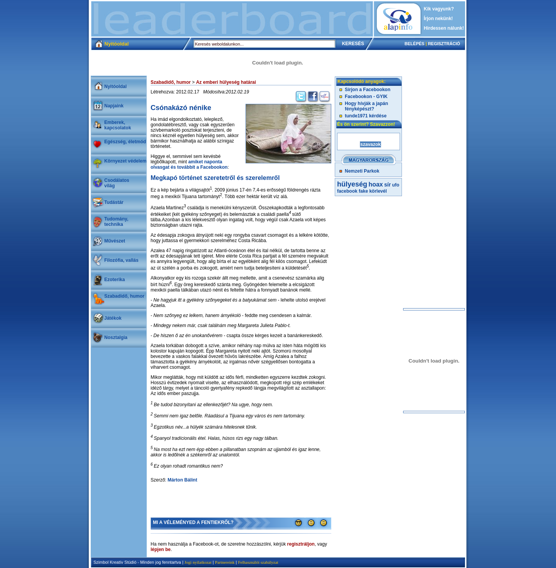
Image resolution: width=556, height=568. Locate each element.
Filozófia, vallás (121, 260)
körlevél (377, 191)
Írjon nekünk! (438, 18)
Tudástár (114, 202)
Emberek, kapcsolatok (117, 125)
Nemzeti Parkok (362, 171)
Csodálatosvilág (116, 183)
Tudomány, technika (116, 221)
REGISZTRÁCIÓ (444, 43)
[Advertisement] (232, 19)
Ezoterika (114, 279)
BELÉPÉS (414, 43)
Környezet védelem (125, 161)
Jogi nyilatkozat (198, 562)
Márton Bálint (182, 480)
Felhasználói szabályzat (258, 562)
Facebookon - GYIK (366, 96)
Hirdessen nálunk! (444, 28)
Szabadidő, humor (124, 296)
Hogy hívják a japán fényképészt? (366, 106)
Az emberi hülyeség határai (226, 82)
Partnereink (225, 562)
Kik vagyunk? (439, 9)
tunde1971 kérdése (365, 116)
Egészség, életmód (125, 141)
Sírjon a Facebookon (367, 89)
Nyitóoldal (115, 86)
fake (363, 191)
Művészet (114, 241)
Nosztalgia (115, 337)
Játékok (113, 318)
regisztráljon (301, 544)
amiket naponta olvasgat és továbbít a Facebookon (189, 164)
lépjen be (161, 549)
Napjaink (114, 106)
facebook (347, 191)
